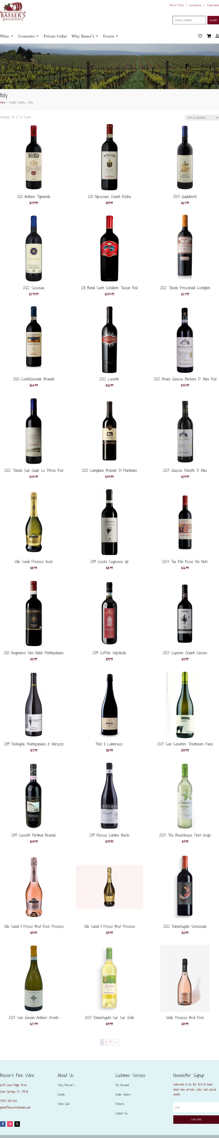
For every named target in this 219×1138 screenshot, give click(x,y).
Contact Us (122, 1113)
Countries (26, 36)
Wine (4, 36)
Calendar (213, 5)
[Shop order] (202, 118)
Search (213, 20)
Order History (123, 1094)
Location (195, 5)
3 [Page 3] (110, 1042)
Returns (120, 1104)
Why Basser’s (83, 36)
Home (2, 102)
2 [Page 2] (106, 1042)
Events (108, 36)
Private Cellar (55, 36)
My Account (122, 1085)
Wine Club (176, 5)
